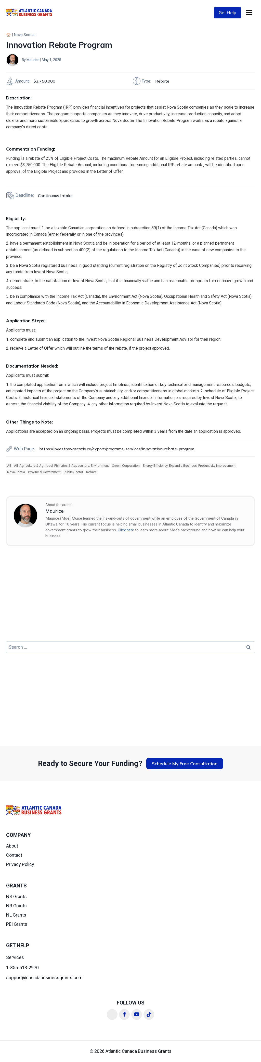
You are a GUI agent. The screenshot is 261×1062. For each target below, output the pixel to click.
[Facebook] (124, 1014)
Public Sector (73, 472)
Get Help (227, 12)
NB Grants (16, 905)
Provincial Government (44, 472)
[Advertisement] (130, 597)
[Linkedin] (112, 1014)
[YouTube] (136, 1014)
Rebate (91, 472)
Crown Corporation (126, 465)
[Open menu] (249, 13)
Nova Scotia (24, 34)
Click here (126, 530)
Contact (14, 855)
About (12, 846)
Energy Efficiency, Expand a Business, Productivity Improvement (189, 465)
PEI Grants (16, 924)
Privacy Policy (20, 864)
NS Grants (16, 896)
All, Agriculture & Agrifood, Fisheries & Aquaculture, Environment (61, 465)
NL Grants (16, 915)
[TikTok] (148, 1014)
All (9, 465)
